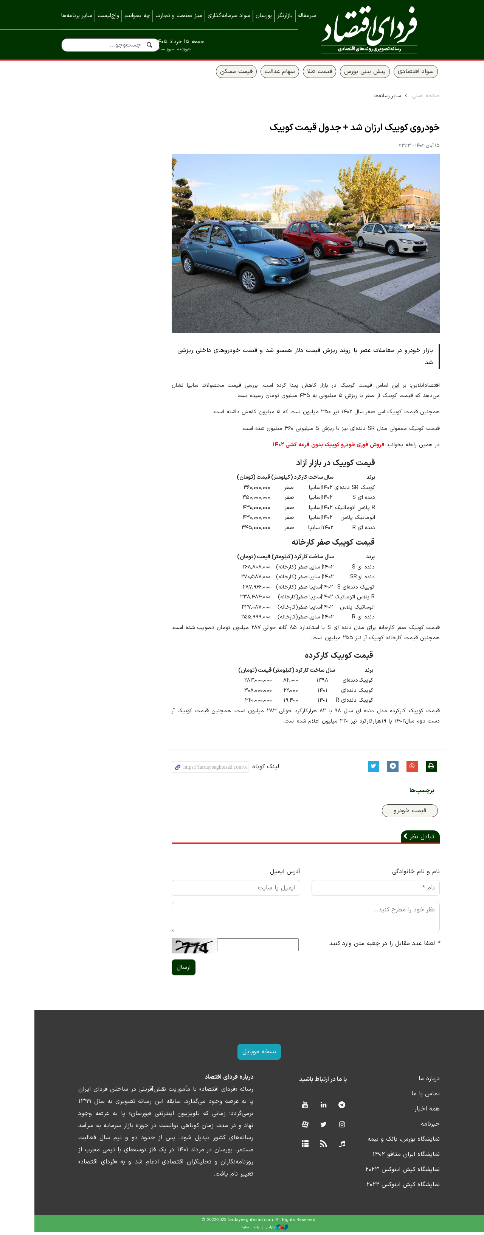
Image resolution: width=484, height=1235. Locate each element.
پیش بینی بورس (348, 74)
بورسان (264, 15)
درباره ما (412, 1081)
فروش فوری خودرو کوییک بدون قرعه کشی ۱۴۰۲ (312, 448)
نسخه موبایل (242, 1054)
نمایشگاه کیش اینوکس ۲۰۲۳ (385, 1172)
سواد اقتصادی (399, 74)
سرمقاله (307, 15)
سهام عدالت (263, 74)
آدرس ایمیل (268, 874)
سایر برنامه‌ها (76, 15)
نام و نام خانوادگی (399, 874)
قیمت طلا (302, 74)
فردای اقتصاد (366, 29)
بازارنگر (285, 15)
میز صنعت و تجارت (178, 15)
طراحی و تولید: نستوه (248, 1230)
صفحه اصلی (409, 99)
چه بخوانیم (137, 15)
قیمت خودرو (393, 813)
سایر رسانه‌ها (370, 99)
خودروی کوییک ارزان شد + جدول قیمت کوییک (338, 131)
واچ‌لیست (108, 15)
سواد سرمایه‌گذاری (229, 15)
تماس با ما (408, 1096)
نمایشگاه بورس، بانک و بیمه (387, 1142)
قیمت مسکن (219, 74)
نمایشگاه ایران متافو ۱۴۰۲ (389, 1157)
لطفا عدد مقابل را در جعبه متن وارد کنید (367, 946)
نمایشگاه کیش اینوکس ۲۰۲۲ (386, 1187)
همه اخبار (410, 1112)
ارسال (167, 970)
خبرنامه (413, 1127)
